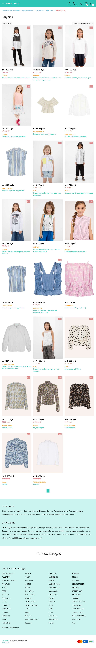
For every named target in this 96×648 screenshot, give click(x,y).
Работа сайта (22, 514)
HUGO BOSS (30, 594)
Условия (19, 511)
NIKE (50, 609)
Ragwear (75, 573)
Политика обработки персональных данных (58, 514)
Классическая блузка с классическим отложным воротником (47, 78)
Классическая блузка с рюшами (14, 135)
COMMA (5, 612)
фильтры (7, 23)
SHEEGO (75, 587)
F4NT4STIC (6, 623)
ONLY (51, 612)
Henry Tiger (29, 591)
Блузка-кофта (7, 426)
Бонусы (50, 511)
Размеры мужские (76, 511)
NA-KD (51, 598)
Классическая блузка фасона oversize (79, 192)
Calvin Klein (6, 598)
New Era (52, 602)
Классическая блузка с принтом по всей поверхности (46, 249)
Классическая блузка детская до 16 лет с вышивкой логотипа (16, 366)
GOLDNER (29, 580)
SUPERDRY (76, 594)
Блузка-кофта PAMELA (73, 368)
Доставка (27, 511)
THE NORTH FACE (79, 602)
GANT (27, 577)
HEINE (27, 587)
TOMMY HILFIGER (78, 609)
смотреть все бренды (10, 627)
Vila (73, 623)
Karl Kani (28, 616)
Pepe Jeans (53, 616)
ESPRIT (4, 619)
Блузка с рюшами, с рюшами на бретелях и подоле (45, 310)
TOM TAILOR (77, 605)
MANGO (52, 580)
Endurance (6, 616)
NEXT (51, 605)
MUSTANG (53, 594)
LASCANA (52, 573)
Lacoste (28, 623)
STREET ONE (77, 591)
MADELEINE (53, 577)
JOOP (27, 609)
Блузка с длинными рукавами (76, 135)
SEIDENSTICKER (78, 584)
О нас (4, 511)
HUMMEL (28, 598)
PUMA (51, 623)
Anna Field (6, 584)
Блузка (4, 483)
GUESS (28, 584)
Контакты (11, 511)
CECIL (4, 602)
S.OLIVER (75, 580)
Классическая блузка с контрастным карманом (47, 193)
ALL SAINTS (6, 577)
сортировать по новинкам (83, 23)
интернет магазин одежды (19, 641)
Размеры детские (8, 514)
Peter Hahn (53, 619)
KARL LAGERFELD (31, 619)
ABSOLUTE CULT (8, 573)
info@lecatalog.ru (48, 553)
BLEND (4, 587)
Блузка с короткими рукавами (44, 133)
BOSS (4, 591)
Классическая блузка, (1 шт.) (75, 307)
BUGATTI (5, 594)
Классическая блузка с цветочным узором (46, 369)
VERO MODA (76, 619)
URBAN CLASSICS (79, 616)
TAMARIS (75, 598)
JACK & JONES (30, 602)
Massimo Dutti (54, 587)
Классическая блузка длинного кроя (15, 77)
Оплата (35, 511)
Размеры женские (61, 511)
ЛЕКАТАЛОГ (13, 3)
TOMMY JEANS (77, 612)
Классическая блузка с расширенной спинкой (16, 251)
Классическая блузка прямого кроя (78, 77)
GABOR (28, 573)
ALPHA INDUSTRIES (9, 580)
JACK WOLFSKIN (31, 605)
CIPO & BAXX (6, 609)
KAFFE (27, 612)
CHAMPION (6, 605)
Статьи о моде (34, 514)
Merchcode (53, 591)
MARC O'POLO (54, 584)
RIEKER (75, 577)
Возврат (42, 511)
